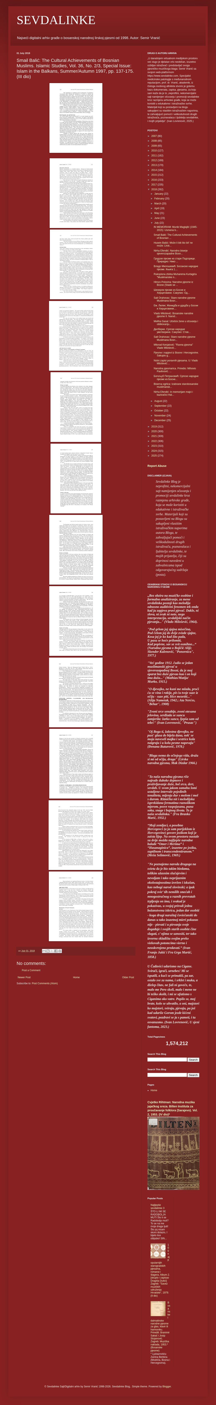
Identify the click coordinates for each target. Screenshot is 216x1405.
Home (76, 977)
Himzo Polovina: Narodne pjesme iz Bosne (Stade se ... (173, 283)
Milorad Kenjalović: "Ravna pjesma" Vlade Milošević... (173, 346)
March (158, 203)
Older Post (128, 977)
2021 (154, 436)
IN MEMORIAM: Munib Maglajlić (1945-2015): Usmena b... (175, 228)
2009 (154, 145)
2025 (154, 455)
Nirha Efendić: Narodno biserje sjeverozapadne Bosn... (171, 252)
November (160, 415)
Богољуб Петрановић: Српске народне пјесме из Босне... (176, 377)
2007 (154, 136)
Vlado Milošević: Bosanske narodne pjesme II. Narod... (173, 315)
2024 (154, 450)
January (159, 193)
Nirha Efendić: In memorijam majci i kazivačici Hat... (173, 393)
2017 (154, 184)
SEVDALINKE (56, 20)
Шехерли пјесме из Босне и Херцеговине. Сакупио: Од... (172, 291)
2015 (154, 174)
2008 (154, 140)
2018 (154, 189)
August (158, 401)
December (160, 420)
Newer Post (24, 977)
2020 (154, 431)
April (157, 208)
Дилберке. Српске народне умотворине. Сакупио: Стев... (172, 331)
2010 (154, 150)
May (157, 213)
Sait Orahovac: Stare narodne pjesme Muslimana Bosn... (174, 299)
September (160, 405)
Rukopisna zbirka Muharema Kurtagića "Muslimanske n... (175, 276)
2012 (154, 160)
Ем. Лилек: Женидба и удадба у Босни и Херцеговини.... (176, 307)
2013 (154, 165)
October (159, 410)
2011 (154, 155)
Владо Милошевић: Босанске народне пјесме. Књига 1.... (176, 268)
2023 (154, 445)
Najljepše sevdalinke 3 (157, 1206)
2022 (154, 441)
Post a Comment (31, 970)
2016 (154, 179)
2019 (154, 426)
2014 (154, 170)
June (157, 218)
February (159, 198)
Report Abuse (156, 466)
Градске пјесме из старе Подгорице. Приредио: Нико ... (174, 260)
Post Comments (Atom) (45, 983)
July (157, 222)
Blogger (166, 1386)
